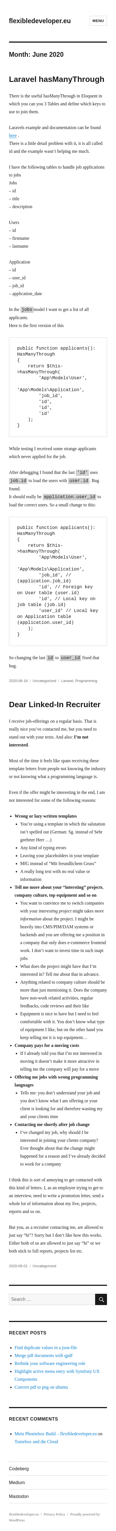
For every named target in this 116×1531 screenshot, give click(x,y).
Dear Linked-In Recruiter (55, 704)
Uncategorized (44, 681)
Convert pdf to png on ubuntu (41, 1387)
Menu (98, 21)
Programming (86, 681)
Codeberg (19, 1468)
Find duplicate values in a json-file (46, 1347)
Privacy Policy (54, 1514)
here (13, 135)
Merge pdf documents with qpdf (44, 1355)
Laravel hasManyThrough (56, 79)
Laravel (67, 681)
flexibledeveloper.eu (40, 21)
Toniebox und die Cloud (36, 1441)
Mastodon (19, 1496)
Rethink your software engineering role (50, 1363)
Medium (17, 1482)
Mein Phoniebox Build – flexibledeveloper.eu (56, 1433)
